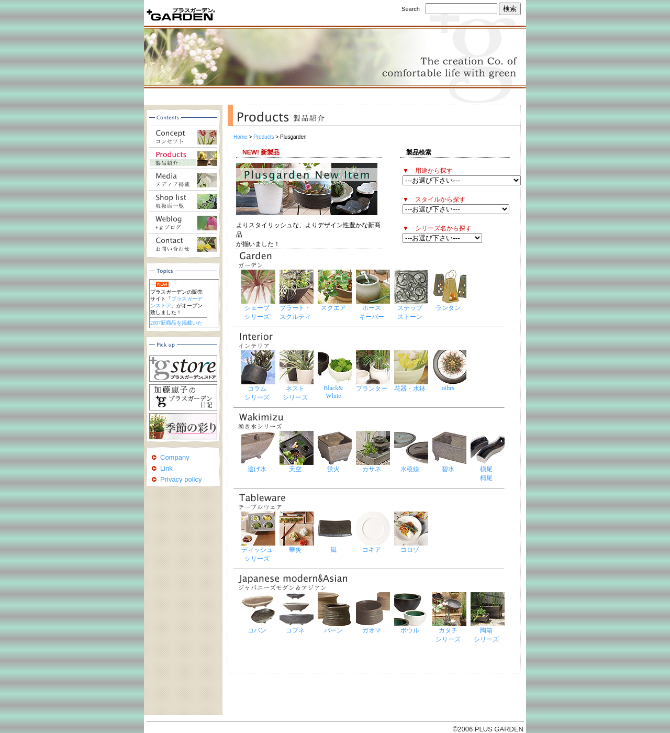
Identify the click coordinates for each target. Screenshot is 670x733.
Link (166, 468)
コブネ (295, 630)
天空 (295, 469)
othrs (448, 388)
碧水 (448, 469)
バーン (333, 630)
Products (263, 137)
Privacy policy (181, 479)
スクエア (333, 308)
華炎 (295, 549)
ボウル (409, 630)
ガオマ (371, 630)
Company (174, 457)
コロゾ (409, 549)
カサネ (371, 469)
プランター (371, 388)
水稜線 (409, 469)
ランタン (448, 308)
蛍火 (333, 469)
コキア (371, 549)
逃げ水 (257, 469)
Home (240, 137)
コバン (257, 630)
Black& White (333, 391)
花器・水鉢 (410, 388)
